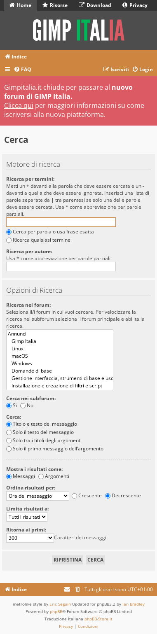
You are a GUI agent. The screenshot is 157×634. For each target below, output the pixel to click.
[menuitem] (22, 69)
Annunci (59, 334)
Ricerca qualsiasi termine (38, 239)
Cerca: (13, 416)
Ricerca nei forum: (28, 304)
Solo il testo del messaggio (40, 432)
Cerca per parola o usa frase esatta (50, 231)
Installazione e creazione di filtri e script (59, 385)
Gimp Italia (59, 341)
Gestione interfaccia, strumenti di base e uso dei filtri (59, 378)
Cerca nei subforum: (31, 398)
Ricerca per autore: (29, 251)
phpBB (56, 611)
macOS (59, 356)
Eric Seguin (60, 604)
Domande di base (59, 371)
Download (95, 5)
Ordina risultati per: (30, 487)
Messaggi (20, 476)
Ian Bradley (133, 604)
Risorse (55, 5)
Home (20, 5)
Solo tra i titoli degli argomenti (44, 440)
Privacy (135, 5)
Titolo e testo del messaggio (41, 423)
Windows (59, 363)
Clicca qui (18, 105)
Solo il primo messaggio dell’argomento (54, 448)
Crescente (87, 495)
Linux (59, 348)
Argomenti (53, 476)
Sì (11, 405)
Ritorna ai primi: (26, 529)
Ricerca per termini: (30, 178)
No (26, 405)
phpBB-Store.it (98, 619)
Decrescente (123, 495)
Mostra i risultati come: (34, 469)
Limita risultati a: (27, 508)
